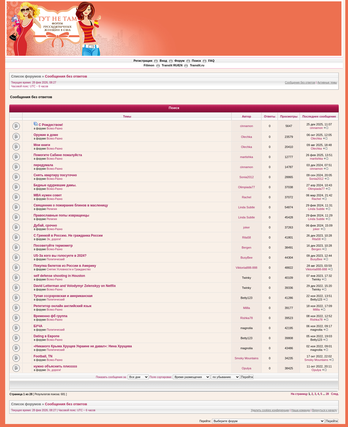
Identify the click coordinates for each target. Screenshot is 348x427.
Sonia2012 (246, 177)
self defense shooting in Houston (59, 276)
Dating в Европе (46, 336)
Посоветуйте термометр (53, 245)
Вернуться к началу (324, 410)
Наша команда (300, 410)
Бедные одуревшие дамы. (54, 185)
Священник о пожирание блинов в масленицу (70, 205)
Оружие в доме (45, 135)
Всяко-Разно (55, 128)
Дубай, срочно (45, 225)
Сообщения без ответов (66, 76)
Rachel (246, 197)
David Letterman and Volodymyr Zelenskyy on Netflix (74, 286)
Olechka (246, 136)
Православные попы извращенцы (61, 215)
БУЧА (37, 326)
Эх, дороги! (54, 239)
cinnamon (246, 126)
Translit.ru (197, 65)
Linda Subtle (246, 207)
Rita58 (246, 237)
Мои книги (41, 145)
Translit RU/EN (172, 65)
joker (246, 227)
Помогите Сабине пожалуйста (57, 155)
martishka (246, 157)
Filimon (149, 65)
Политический (55, 259)
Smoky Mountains (246, 358)
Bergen (246, 247)
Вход (163, 60)
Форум (180, 60)
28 (327, 393)
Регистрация (142, 60)
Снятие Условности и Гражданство (69, 269)
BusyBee (247, 257)
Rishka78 (246, 318)
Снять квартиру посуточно (55, 175)
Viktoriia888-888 (246, 267)
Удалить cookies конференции (270, 410)
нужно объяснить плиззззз (55, 366)
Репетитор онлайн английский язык (62, 306)
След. (335, 393)
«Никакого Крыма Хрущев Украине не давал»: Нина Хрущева (82, 346)
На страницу (299, 393)
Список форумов (26, 76)
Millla (246, 308)
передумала (43, 165)
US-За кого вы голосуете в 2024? (59, 256)
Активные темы (327, 82)
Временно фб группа (50, 316)
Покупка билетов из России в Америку (64, 266)
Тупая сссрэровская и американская (62, 296)
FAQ (211, 60)
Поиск (196, 60)
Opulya (246, 368)
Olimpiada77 (246, 187)
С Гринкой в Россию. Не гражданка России (67, 235)
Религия (52, 209)
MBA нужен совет (47, 195)
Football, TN (42, 356)
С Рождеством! (51, 125)
